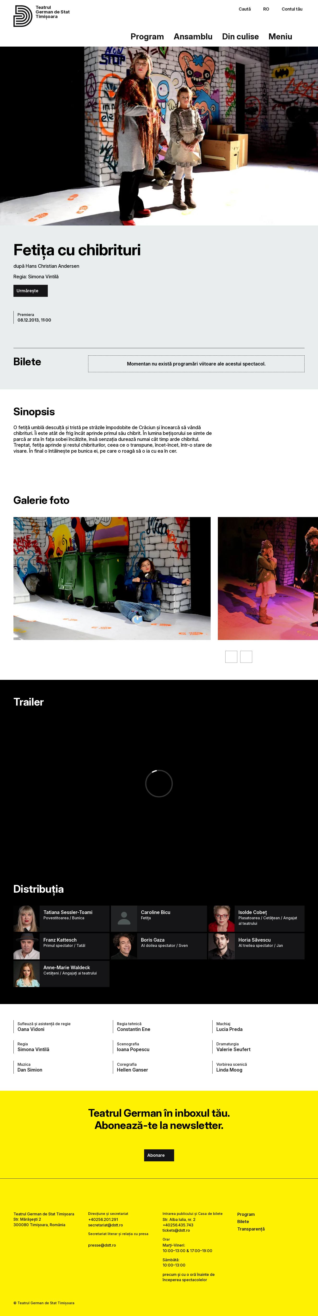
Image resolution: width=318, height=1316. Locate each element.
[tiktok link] (173, 1195)
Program (147, 36)
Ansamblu (193, 36)
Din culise (240, 36)
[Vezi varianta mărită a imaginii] (112, 578)
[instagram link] (159, 1195)
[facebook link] (145, 1195)
